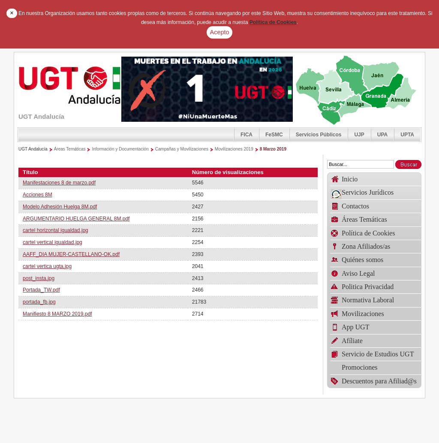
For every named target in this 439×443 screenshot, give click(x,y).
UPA (382, 135)
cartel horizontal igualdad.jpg (55, 230)
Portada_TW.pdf (41, 290)
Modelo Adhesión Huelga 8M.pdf (60, 207)
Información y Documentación (120, 149)
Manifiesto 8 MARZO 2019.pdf (57, 314)
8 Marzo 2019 (273, 149)
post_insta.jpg (38, 278)
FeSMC (274, 135)
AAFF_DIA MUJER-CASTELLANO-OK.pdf (71, 254)
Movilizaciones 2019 (234, 149)
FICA (247, 135)
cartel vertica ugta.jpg (47, 266)
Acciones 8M (37, 195)
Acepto (219, 32)
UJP (359, 135)
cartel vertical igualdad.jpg (52, 242)
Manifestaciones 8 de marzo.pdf (59, 183)
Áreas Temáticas (70, 149)
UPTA (407, 135)
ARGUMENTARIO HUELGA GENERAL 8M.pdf (76, 219)
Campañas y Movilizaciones (181, 149)
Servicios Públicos (319, 135)
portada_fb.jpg (39, 302)
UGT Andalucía (33, 149)
